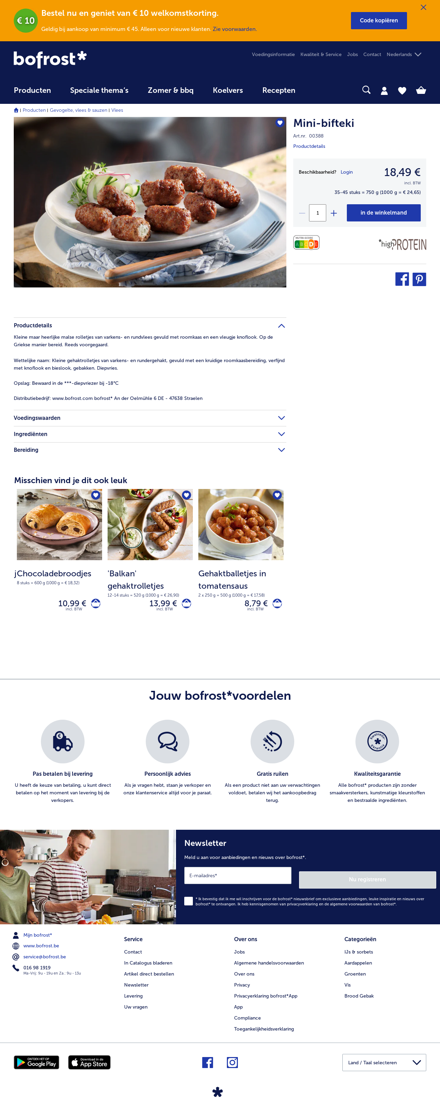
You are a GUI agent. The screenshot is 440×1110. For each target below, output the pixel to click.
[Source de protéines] (402, 244)
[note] (59, 576)
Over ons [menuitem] (244, 970)
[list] (220, 765)
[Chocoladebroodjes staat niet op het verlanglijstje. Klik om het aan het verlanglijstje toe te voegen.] (94, 496)
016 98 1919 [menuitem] (32, 967)
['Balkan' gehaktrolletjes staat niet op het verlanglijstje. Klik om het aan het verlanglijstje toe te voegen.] (185, 496)
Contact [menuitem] (372, 54)
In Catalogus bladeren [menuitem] (148, 959)
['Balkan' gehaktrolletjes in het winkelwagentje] (184, 605)
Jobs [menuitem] (352, 54)
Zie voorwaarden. (235, 29)
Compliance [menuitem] (247, 1015)
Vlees (117, 110)
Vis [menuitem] (347, 981)
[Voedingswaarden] (308, 242)
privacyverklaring (302, 903)
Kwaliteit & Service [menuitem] (321, 54)
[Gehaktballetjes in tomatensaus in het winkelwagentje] (275, 605)
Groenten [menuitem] (355, 970)
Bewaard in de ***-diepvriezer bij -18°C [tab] (66, 383)
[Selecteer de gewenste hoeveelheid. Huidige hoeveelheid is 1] (317, 212)
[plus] (333, 212)
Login (347, 172)
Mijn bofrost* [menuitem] (33, 934)
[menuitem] (32, 94)
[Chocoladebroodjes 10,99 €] (59, 563)
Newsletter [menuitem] (136, 981)
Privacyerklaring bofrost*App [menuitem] (265, 992)
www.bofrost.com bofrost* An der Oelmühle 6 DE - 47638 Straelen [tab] (108, 398)
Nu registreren (408, 878)
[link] (76, 59)
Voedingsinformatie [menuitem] (273, 54)
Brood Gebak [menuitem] (359, 992)
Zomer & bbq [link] (171, 90)
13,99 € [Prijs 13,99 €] (159, 605)
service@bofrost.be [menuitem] (40, 956)
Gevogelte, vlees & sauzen (78, 110)
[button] (379, 20)
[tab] (384, 90)
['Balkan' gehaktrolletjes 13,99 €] (150, 563)
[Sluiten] (423, 7)
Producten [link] (32, 90)
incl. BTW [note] (74, 612)
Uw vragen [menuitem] (135, 1003)
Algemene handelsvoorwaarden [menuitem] (269, 959)
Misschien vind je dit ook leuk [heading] (70, 480)
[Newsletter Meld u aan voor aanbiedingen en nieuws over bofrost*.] (308, 878)
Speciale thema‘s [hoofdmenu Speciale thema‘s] (99, 90)
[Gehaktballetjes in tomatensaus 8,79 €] (241, 563)
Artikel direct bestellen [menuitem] (149, 970)
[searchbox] (319, 90)
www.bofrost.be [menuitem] (36, 945)
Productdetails (309, 146)
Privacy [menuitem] (242, 981)
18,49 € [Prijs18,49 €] (402, 172)
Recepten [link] (278, 90)
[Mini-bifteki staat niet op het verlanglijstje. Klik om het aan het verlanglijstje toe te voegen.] (278, 124)
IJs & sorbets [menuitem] (358, 948)
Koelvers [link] (228, 90)
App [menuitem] (238, 1003)
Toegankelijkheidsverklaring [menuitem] (264, 1026)
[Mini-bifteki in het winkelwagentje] (384, 212)
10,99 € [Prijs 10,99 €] (68, 605)
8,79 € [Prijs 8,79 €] (252, 605)
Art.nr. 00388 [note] (308, 136)
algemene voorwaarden (351, 903)
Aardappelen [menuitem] (358, 959)
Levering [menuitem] (133, 992)
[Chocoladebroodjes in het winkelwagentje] (93, 605)
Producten (34, 110)
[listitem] (62, 765)
